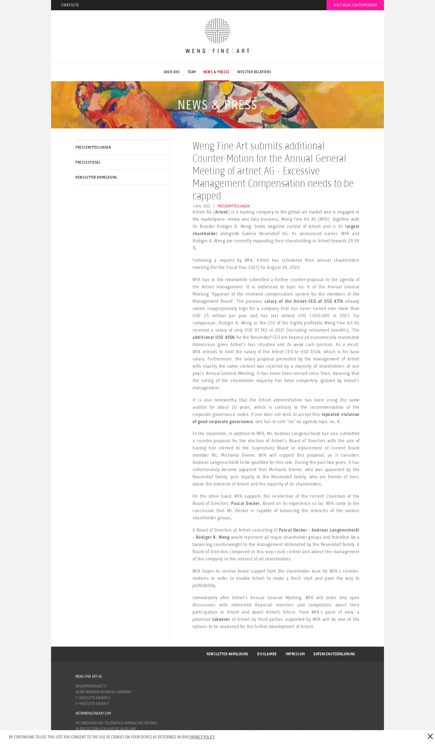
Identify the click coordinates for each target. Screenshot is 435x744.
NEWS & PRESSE (216, 72)
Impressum (295, 654)
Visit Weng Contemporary (355, 5)
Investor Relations (254, 72)
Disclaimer (267, 654)
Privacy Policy (202, 737)
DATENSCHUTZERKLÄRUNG (334, 654)
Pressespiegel (88, 162)
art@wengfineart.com (93, 713)
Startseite (70, 5)
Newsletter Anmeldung (96, 177)
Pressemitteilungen (93, 147)
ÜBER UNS (172, 72)
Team (192, 72)
